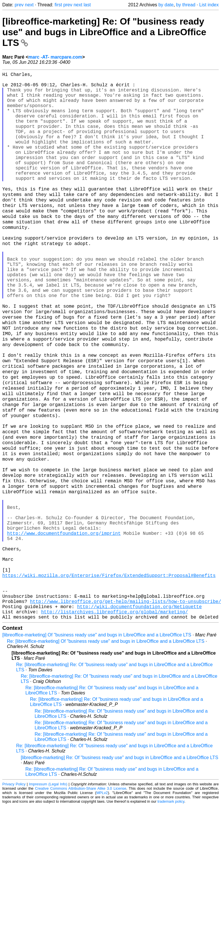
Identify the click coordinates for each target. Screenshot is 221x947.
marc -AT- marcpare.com (55, 57)
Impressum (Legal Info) (48, 890)
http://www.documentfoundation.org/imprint (64, 621)
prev (19, 4)
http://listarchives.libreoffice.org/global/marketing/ (114, 716)
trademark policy (171, 907)
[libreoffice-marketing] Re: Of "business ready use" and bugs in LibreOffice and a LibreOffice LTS (104, 32)
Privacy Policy (13, 890)
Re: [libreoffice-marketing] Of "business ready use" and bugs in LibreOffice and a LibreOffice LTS (105, 747)
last (87, 4)
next (29, 4)
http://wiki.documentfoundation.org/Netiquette (139, 710)
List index (209, 4)
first (58, 4)
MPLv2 (102, 899)
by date (165, 4)
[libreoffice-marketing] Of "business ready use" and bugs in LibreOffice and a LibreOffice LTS (96, 741)
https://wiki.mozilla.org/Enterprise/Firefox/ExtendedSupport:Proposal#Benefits (109, 672)
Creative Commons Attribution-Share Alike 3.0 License (80, 894)
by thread (185, 4)
